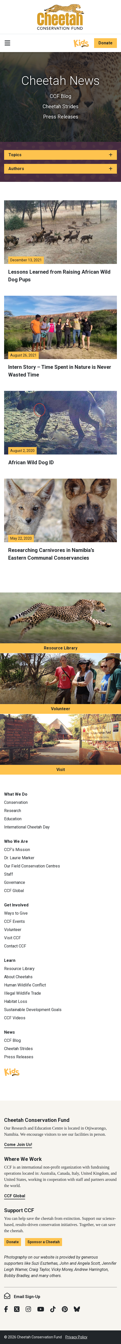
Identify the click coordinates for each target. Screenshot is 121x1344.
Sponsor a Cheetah (43, 1242)
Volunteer (60, 708)
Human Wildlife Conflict (25, 985)
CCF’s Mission (17, 849)
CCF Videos (14, 1017)
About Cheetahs (18, 976)
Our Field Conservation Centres (32, 866)
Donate (105, 43)
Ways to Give (16, 913)
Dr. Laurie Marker (19, 857)
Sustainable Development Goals (33, 1009)
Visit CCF (12, 937)
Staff (8, 874)
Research (12, 810)
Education (13, 818)
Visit (60, 769)
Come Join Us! (18, 1144)
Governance (14, 882)
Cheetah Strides (60, 106)
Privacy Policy (76, 1337)
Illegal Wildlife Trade (22, 993)
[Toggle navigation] (7, 43)
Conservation (16, 802)
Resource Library (60, 648)
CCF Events (14, 921)
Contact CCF (15, 946)
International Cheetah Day (27, 827)
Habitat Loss (15, 1001)
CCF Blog (60, 96)
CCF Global (14, 890)
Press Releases (60, 117)
